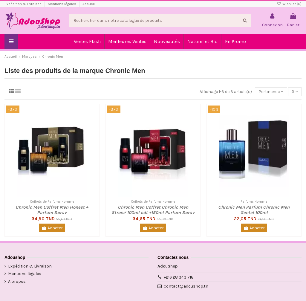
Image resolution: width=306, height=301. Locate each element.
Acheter (52, 227)
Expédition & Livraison (23, 4)
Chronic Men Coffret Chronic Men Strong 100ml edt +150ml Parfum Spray (153, 209)
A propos (17, 281)
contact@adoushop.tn (186, 286)
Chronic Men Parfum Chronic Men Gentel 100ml (254, 209)
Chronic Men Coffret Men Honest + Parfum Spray (52, 209)
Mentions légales (62, 4)
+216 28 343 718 (179, 277)
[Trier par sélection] (271, 91)
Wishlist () (289, 4)
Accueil (88, 4)
